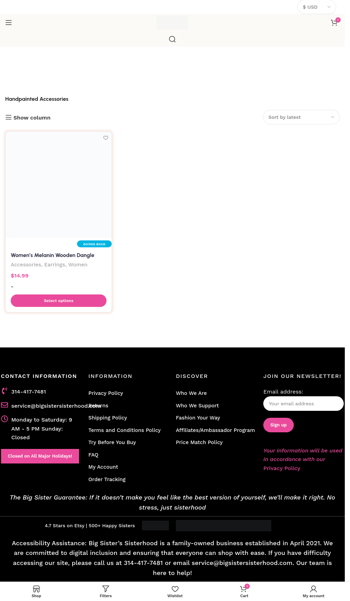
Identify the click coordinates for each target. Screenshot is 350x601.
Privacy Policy (105, 393)
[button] (58, 300)
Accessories (26, 265)
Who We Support (197, 406)
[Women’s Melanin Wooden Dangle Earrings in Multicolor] (59, 185)
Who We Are (191, 393)
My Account (103, 467)
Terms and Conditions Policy (124, 430)
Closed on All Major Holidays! (40, 456)
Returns (98, 406)
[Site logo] (172, 22)
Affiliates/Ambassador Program (215, 430)
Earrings (55, 265)
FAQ (93, 455)
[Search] (172, 39)
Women (78, 265)
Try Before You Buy (112, 442)
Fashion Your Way (198, 418)
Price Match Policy (199, 442)
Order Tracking (107, 479)
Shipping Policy (107, 418)
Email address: (303, 399)
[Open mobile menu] (9, 22)
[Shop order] (301, 117)
